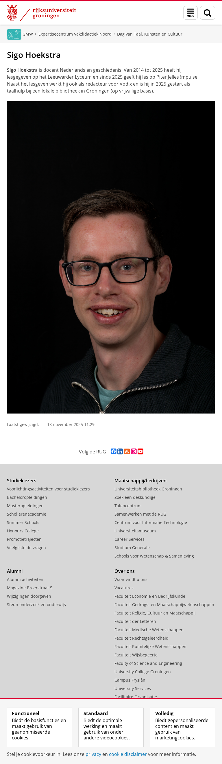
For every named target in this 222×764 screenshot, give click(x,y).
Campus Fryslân (129, 680)
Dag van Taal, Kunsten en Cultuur (149, 34)
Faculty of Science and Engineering (148, 663)
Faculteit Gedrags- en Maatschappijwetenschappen (164, 604)
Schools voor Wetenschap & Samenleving (154, 556)
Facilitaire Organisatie (135, 697)
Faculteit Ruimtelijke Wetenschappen (150, 646)
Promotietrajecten (24, 539)
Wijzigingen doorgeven (29, 596)
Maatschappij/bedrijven (140, 481)
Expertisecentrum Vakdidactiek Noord (75, 34)
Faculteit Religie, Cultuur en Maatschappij (155, 613)
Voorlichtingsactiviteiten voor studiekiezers (48, 489)
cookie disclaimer (128, 754)
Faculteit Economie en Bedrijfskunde (149, 596)
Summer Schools (23, 522)
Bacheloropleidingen (27, 497)
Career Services (129, 539)
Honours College (23, 531)
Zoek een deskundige (135, 497)
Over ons (124, 571)
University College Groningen (142, 671)
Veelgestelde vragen (26, 547)
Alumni (15, 571)
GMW (28, 34)
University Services (132, 688)
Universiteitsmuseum (135, 531)
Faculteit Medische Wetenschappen (149, 629)
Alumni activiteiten (25, 579)
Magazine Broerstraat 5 (29, 587)
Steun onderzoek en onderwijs (36, 604)
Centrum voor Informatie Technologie (150, 522)
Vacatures (124, 587)
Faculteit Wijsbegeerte (136, 655)
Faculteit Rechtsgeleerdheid (141, 638)
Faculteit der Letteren (135, 621)
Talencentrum (128, 505)
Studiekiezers (21, 481)
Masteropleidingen (25, 505)
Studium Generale (132, 547)
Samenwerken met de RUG (140, 514)
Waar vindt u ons (130, 579)
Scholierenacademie (26, 514)
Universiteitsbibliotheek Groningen (148, 489)
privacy (93, 754)
